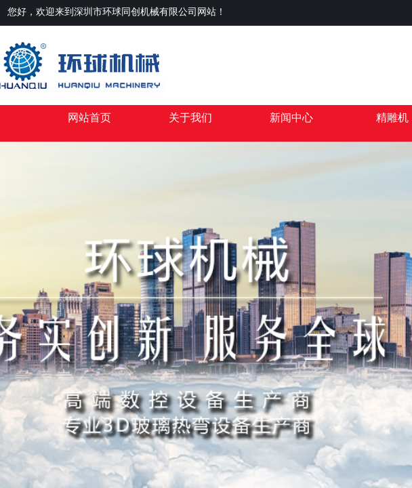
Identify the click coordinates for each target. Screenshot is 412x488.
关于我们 (190, 117)
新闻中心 (291, 117)
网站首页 (89, 117)
